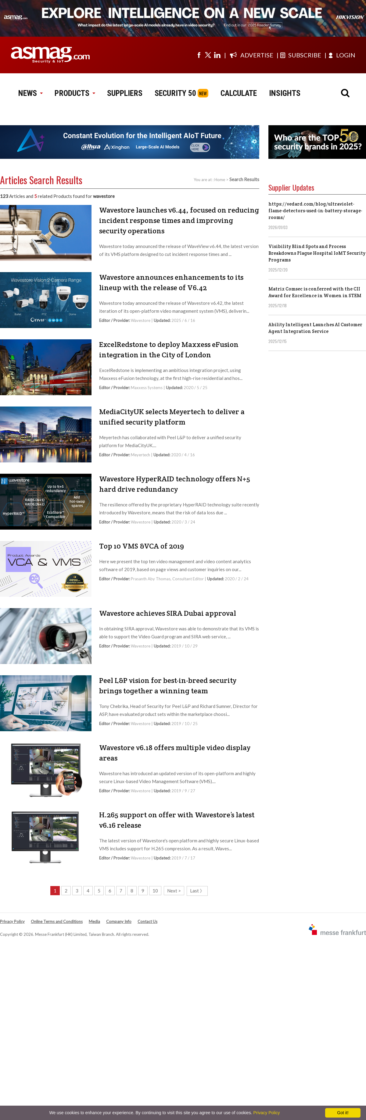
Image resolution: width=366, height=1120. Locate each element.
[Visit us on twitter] (208, 55)
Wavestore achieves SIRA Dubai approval (167, 613)
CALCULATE (239, 93)
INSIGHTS (284, 93)
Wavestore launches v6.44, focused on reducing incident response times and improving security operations (179, 220)
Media (94, 921)
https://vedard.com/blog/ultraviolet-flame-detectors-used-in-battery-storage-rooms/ (315, 210)
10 (155, 890)
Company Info (118, 921)
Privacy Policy (12, 921)
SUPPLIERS (124, 93)
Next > (174, 890)
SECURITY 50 (175, 93)
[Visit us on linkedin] (217, 55)
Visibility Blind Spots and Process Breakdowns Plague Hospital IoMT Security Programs (316, 253)
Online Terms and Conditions (57, 921)
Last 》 (197, 890)
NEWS (30, 93)
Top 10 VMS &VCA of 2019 (141, 546)
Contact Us (147, 921)
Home (219, 179)
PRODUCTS (75, 93)
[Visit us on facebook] (199, 55)
